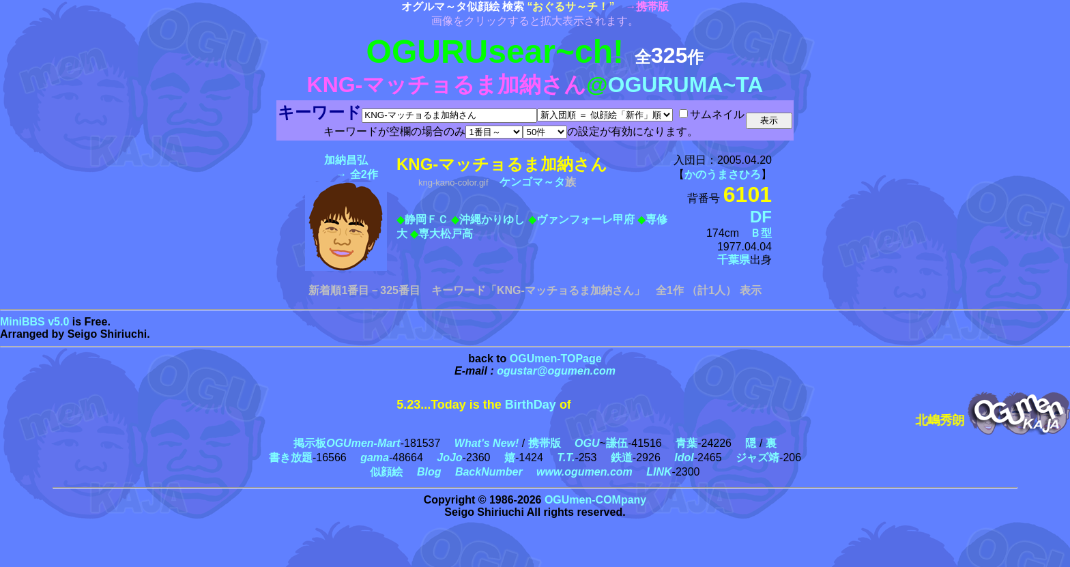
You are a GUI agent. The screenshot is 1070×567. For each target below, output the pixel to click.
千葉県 (733, 259)
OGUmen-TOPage (556, 358)
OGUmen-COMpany (595, 500)
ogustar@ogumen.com (556, 371)
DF (761, 216)
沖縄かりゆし (492, 219)
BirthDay (530, 404)
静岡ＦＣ (426, 219)
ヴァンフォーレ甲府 (585, 219)
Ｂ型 (761, 233)
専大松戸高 (445, 233)
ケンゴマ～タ (532, 182)
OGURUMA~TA (686, 84)
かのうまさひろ (722, 174)
